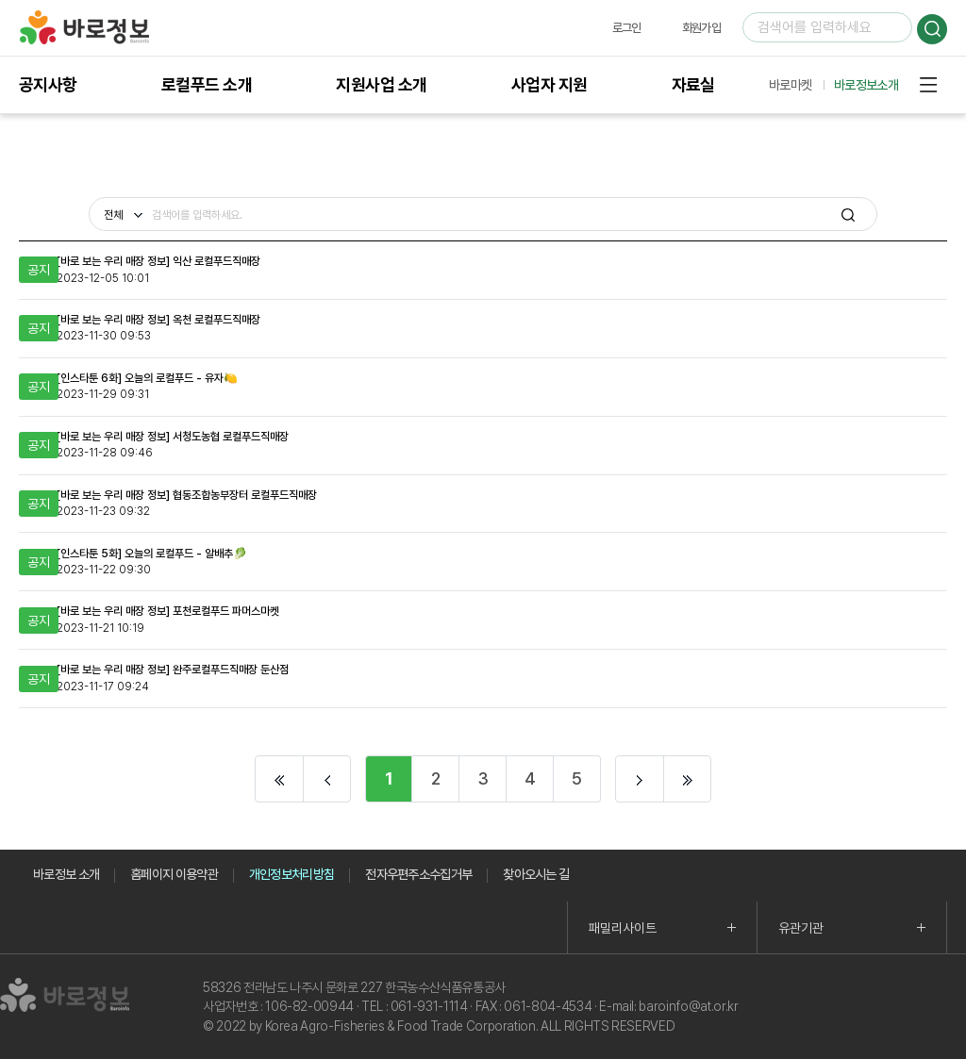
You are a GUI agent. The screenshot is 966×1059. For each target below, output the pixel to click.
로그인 (626, 28)
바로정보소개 (866, 84)
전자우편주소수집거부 (418, 874)
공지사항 (48, 84)
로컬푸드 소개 (206, 84)
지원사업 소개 (381, 84)
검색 (932, 29)
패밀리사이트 (623, 927)
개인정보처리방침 (291, 874)
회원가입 (701, 28)
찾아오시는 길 (536, 874)
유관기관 (801, 927)
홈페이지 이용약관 (174, 874)
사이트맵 (928, 85)
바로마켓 (790, 84)
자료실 (693, 84)
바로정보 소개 (66, 874)
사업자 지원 (549, 84)
